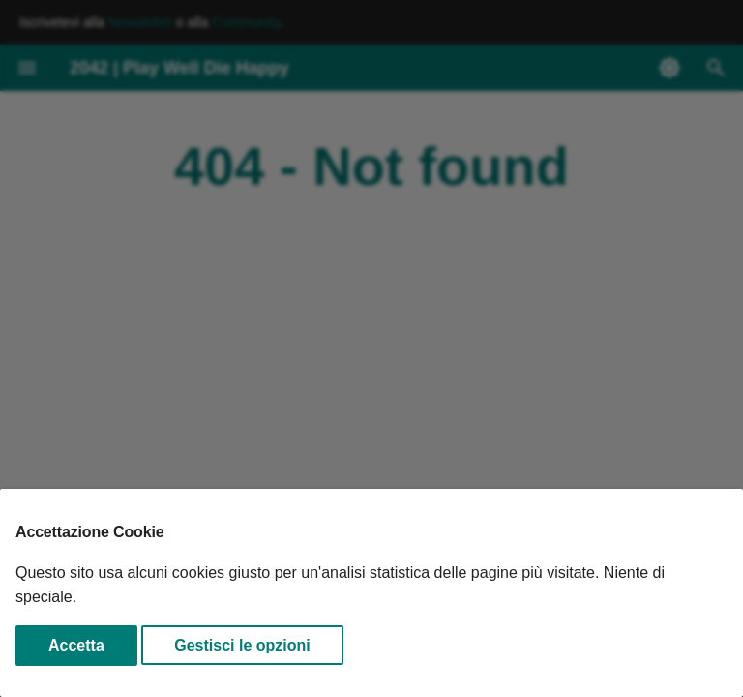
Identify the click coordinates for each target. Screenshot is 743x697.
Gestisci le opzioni (242, 645)
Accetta (76, 645)
